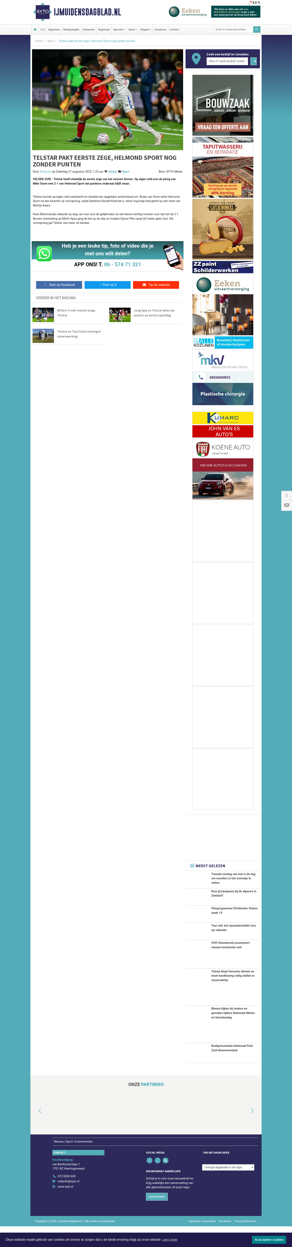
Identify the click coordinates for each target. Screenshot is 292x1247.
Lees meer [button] (170, 1239)
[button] (35, 1131)
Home (39, 41)
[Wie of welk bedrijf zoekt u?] (227, 61)
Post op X (108, 285)
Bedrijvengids (71, 29)
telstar (112, 171)
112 (42, 29)
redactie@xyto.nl (68, 1202)
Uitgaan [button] (144, 29)
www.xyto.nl (65, 1207)
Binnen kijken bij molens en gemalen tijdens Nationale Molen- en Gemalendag (233, 1034)
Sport (50, 41)
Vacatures (160, 29)
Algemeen (54, 29)
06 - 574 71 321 (122, 264)
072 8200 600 (66, 1197)
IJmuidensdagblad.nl (87, 12)
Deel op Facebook (59, 285)
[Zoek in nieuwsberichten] (233, 29)
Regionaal (104, 29)
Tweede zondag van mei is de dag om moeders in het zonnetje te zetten (233, 878)
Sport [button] (131, 29)
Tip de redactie (156, 285)
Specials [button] (118, 29)
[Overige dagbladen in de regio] (228, 1188)
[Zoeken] (257, 29)
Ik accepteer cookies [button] (269, 1239)
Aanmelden (157, 1217)
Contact (174, 29)
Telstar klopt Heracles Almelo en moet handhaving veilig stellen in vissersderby (232, 996)
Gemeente (89, 29)
